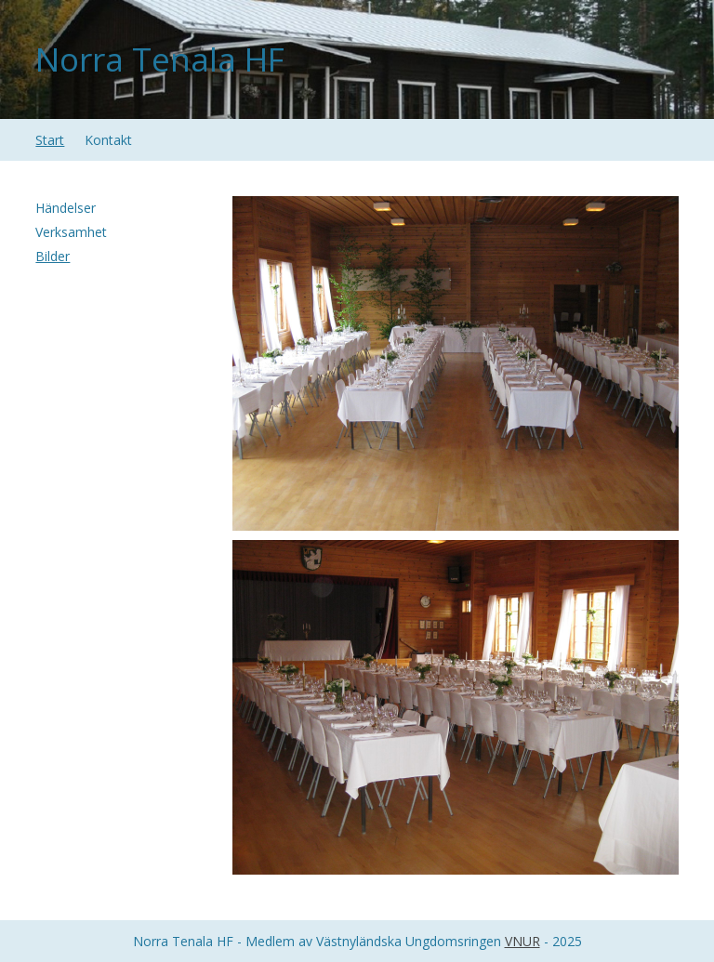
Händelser (65, 208)
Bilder (52, 256)
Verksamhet (71, 232)
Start (49, 140)
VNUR (522, 941)
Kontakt (108, 140)
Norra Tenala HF (159, 59)
